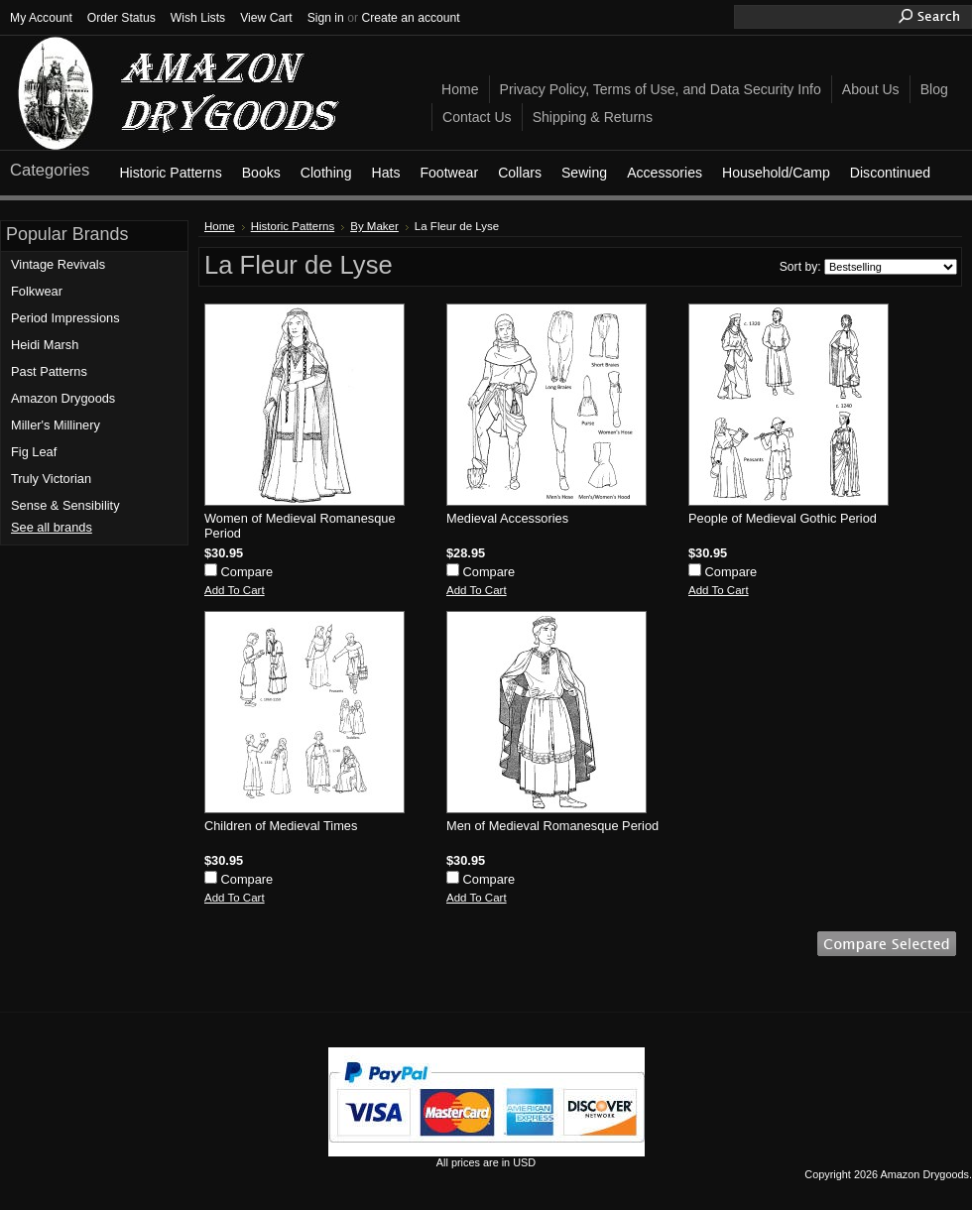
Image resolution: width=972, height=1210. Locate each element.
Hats (385, 173)
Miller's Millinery (55, 425)
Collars (520, 173)
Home (219, 226)
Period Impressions (65, 317)
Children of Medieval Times (280, 825)
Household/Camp (776, 173)
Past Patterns (49, 371)
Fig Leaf (34, 451)
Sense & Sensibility (65, 505)
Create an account (410, 18)
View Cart (266, 18)
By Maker (374, 226)
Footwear (449, 173)
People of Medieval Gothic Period (782, 518)
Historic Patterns (170, 173)
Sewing (584, 173)
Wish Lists (198, 18)
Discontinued (890, 173)
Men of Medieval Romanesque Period (552, 825)
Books (261, 173)
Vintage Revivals (58, 264)
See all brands (51, 527)
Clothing (326, 173)
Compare (247, 571)
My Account (41, 18)
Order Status (121, 18)
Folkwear (36, 291)
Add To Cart (234, 590)
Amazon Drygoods (63, 398)
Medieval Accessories (507, 518)
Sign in (325, 18)
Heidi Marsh (44, 344)
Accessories (664, 173)
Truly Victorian (51, 478)
